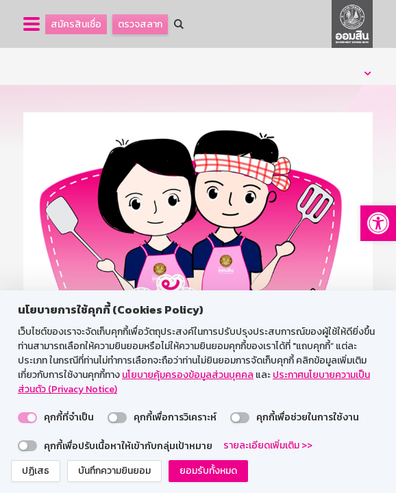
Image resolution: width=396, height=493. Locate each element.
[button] (378, 223)
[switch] (27, 417)
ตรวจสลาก (140, 24)
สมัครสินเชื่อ (76, 24)
